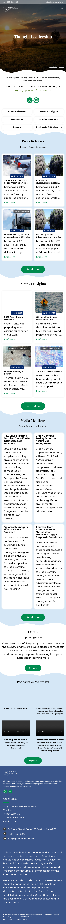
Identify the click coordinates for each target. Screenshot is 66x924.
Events (33, 668)
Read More (9, 202)
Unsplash (61, 67)
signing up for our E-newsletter (33, 90)
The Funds (9, 810)
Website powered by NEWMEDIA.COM (17, 917)
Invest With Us (11, 814)
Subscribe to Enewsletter (54, 2)
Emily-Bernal (50, 348)
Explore (33, 760)
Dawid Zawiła (53, 67)
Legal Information (10, 919)
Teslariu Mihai (18, 348)
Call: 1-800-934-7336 (10, 2)
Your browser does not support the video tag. (16, 728)
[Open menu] (62, 9)
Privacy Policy (23, 919)
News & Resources (13, 817)
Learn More (33, 406)
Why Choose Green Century (19, 806)
